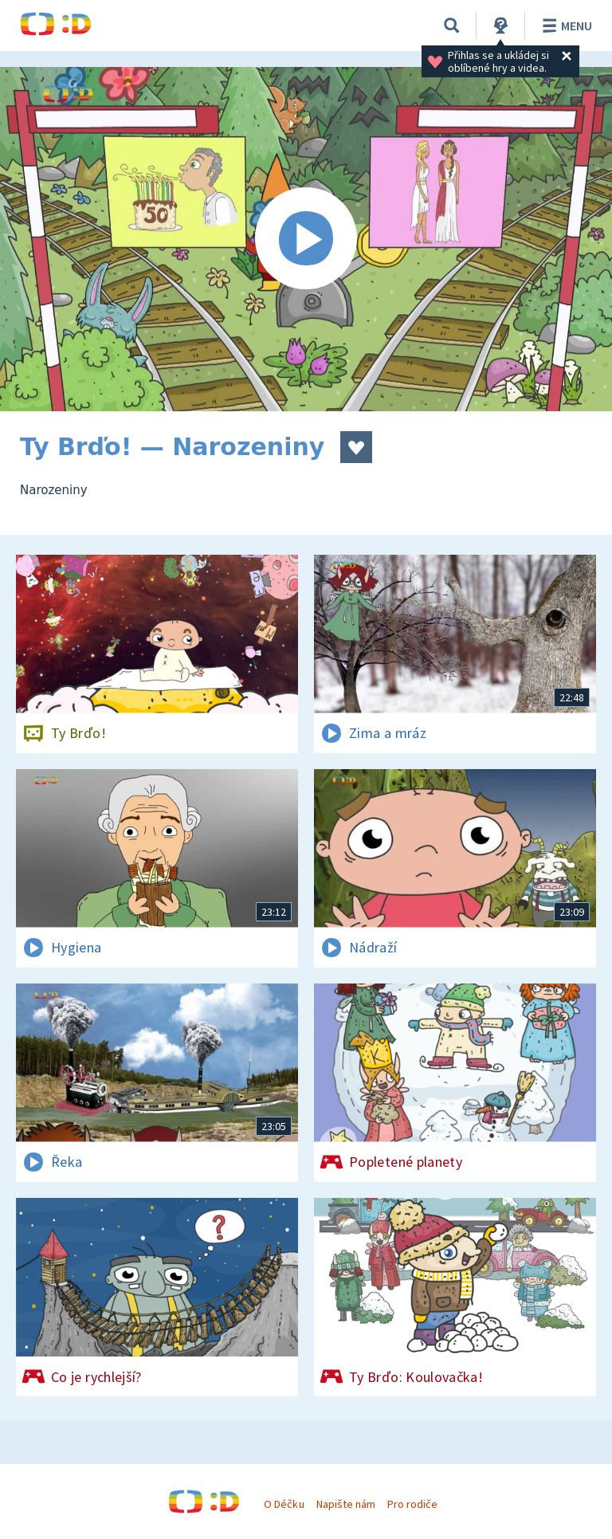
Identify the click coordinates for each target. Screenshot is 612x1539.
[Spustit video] (306, 239)
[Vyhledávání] (452, 25)
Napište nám (345, 1504)
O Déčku (284, 1504)
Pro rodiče (412, 1504)
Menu (564, 25)
